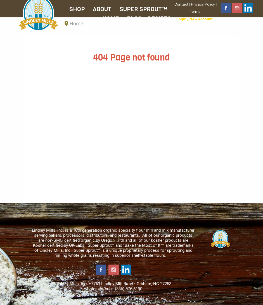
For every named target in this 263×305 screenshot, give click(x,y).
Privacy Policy (203, 4)
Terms (195, 11)
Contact (181, 4)
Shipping (195, 26)
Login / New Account (194, 19)
